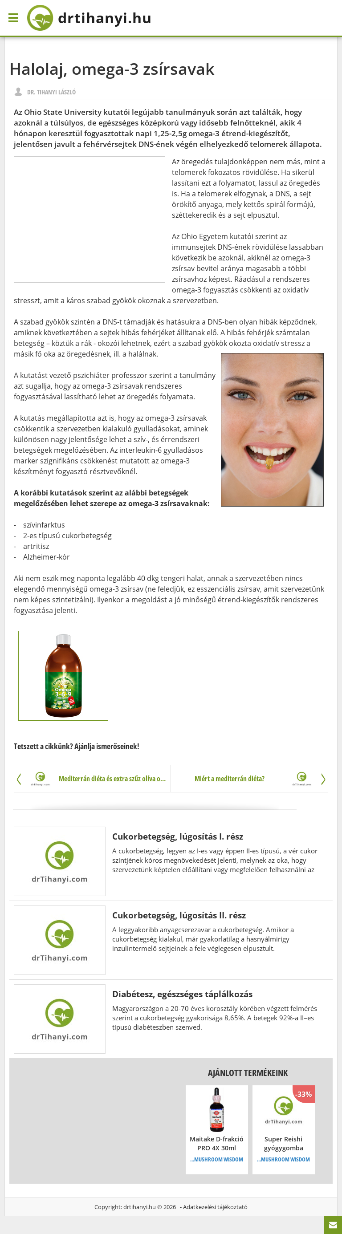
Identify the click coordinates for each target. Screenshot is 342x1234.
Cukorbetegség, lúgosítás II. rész (179, 915)
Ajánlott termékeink (248, 1073)
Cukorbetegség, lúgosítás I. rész (177, 836)
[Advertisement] (89, 219)
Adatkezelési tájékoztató (215, 1207)
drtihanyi (89, 17)
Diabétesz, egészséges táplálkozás (182, 993)
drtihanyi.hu (139, 1207)
